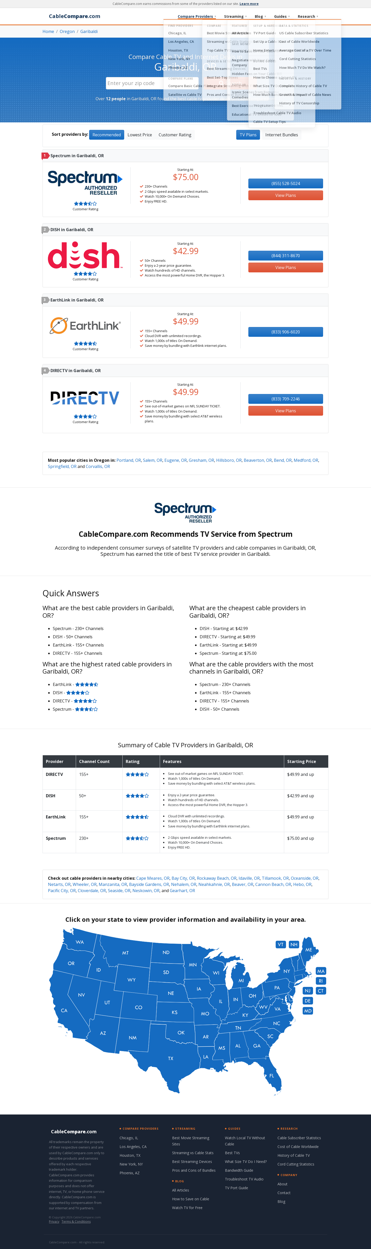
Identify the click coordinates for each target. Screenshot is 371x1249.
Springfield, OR (62, 466)
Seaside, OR (119, 890)
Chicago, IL (129, 1137)
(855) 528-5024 (286, 183)
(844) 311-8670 (286, 255)
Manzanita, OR (113, 884)
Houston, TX (130, 1155)
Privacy (54, 1221)
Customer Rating (175, 135)
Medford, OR (306, 460)
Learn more (249, 4)
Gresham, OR (201, 460)
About (282, 1183)
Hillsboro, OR (229, 460)
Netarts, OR (59, 884)
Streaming (235, 16)
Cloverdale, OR (92, 890)
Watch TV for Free (187, 1207)
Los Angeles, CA (133, 1146)
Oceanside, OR (304, 878)
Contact (284, 1192)
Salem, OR (152, 460)
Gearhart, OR (182, 890)
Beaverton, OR (258, 460)
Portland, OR (128, 460)
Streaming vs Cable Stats (193, 1152)
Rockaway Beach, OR (217, 878)
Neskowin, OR (145, 890)
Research (308, 16)
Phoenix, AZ (130, 1172)
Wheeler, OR (85, 884)
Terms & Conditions (76, 1221)
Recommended (106, 135)
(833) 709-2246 (286, 399)
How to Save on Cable (190, 1198)
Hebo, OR (302, 884)
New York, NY (131, 1164)
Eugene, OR (175, 460)
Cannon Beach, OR (273, 884)
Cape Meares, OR (153, 878)
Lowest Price (140, 135)
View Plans (285, 195)
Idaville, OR (249, 878)
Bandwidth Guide (239, 1170)
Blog (260, 16)
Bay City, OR (183, 878)
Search (230, 83)
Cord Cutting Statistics (295, 1164)
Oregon (67, 31)
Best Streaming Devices (192, 1161)
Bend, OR (283, 460)
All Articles (180, 1190)
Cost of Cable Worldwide (298, 1146)
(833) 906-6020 (286, 332)
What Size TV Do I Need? (246, 1161)
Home (48, 31)
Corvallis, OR (98, 466)
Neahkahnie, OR (214, 884)
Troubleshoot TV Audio (244, 1179)
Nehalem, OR (183, 884)
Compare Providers (197, 16)
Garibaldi (89, 31)
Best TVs (232, 1152)
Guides (282, 16)
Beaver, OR (242, 884)
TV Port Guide (236, 1187)
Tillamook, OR (275, 878)
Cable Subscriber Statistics (299, 1137)
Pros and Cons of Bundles (194, 1170)
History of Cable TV (293, 1155)
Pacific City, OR (62, 890)
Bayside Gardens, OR (149, 884)
